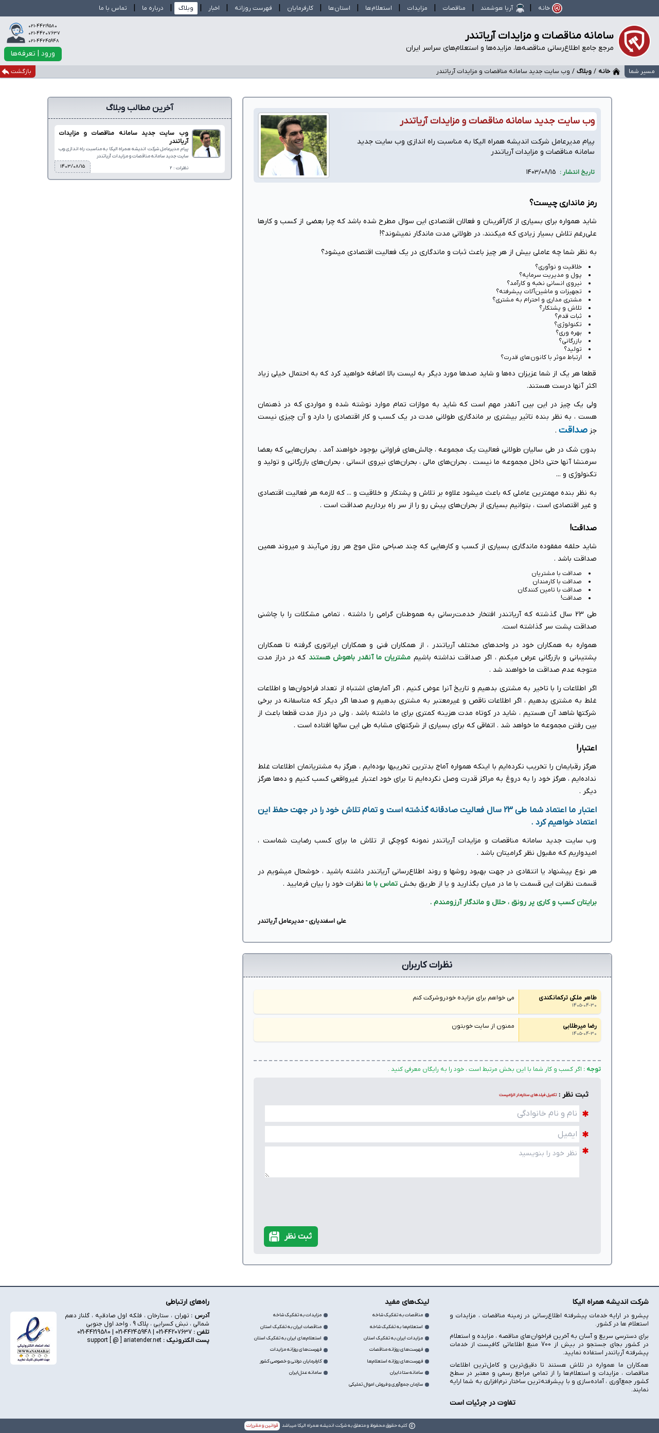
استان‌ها (339, 8)
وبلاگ (584, 71)
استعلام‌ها (378, 8)
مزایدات (417, 8)
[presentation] (536, 1192)
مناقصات (454, 8)
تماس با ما (382, 884)
